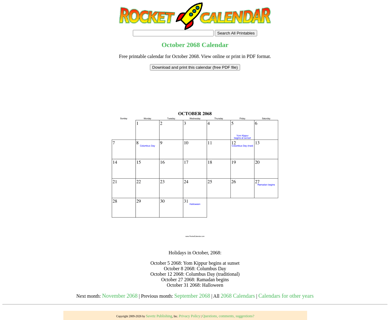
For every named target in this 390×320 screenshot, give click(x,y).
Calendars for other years (286, 296)
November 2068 (119, 296)
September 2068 (192, 296)
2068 (193, 45)
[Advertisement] (195, 84)
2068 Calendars (238, 296)
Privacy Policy (189, 316)
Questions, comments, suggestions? (228, 316)
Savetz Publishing (159, 316)
